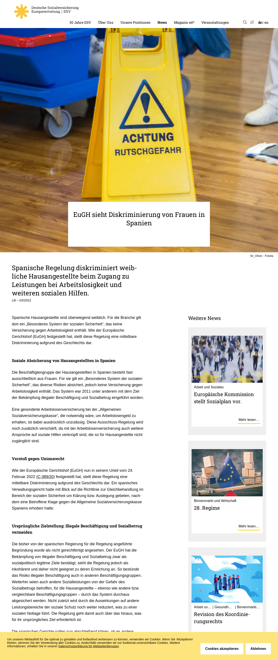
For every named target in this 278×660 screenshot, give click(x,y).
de (260, 22)
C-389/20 (45, 477)
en (266, 22)
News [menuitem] (162, 22)
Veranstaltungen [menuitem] (215, 22)
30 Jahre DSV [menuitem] (80, 22)
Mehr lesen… (249, 420)
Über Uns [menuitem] (105, 22)
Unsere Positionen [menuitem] (135, 22)
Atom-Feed (252, 22)
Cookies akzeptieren (222, 649)
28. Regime (207, 508)
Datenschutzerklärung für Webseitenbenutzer (88, 646)
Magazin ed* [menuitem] (184, 22)
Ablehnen (258, 649)
